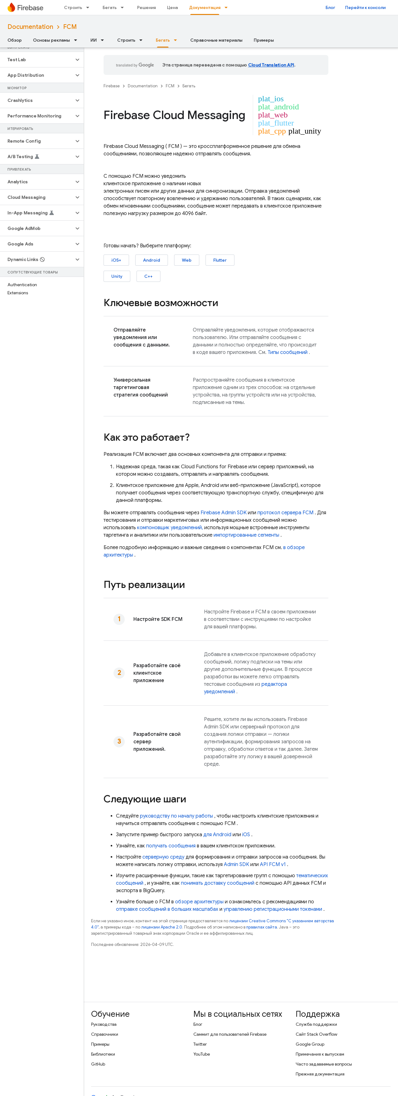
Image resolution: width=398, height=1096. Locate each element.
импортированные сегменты (246, 535)
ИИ (93, 40)
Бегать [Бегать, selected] (163, 40)
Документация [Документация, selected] (204, 7)
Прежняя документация (320, 1074)
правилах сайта (261, 927)
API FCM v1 (273, 864)
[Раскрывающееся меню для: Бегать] (124, 7)
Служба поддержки (316, 1024)
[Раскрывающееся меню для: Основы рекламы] (77, 40)
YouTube (201, 1054)
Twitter (200, 1044)
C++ (148, 276)
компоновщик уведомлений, (170, 528)
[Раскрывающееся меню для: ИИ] (104, 40)
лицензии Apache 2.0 (161, 927)
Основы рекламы (51, 40)
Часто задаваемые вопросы (324, 1064)
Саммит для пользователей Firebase (229, 1034)
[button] (37, 60)
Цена (172, 7)
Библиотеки (103, 1054)
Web (187, 260)
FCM (70, 27)
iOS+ (116, 260)
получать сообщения (171, 846)
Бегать (110, 7)
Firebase (112, 86)
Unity (117, 276)
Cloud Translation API (271, 65)
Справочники (104, 1034)
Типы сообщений (288, 352)
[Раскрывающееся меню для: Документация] (227, 7)
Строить (73, 7)
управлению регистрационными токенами (273, 909)
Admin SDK (236, 864)
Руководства (104, 1024)
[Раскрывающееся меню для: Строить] (89, 7)
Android (151, 260)
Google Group (310, 1044)
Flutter (220, 260)
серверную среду (163, 857)
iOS (246, 835)
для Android (217, 835)
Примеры (264, 40)
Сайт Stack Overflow (316, 1034)
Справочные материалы (216, 40)
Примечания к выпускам (320, 1054)
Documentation (30, 27)
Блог (330, 7)
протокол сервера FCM (285, 513)
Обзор (14, 40)
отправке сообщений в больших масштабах (167, 909)
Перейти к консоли (365, 7)
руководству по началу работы (176, 816)
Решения (146, 7)
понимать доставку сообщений (217, 883)
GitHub (98, 1064)
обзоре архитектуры (199, 902)
